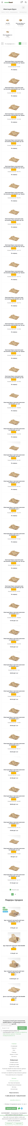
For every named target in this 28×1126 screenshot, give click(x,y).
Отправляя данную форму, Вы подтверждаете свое (15, 1033)
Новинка (5, 909)
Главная (14, 1043)
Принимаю (9, 1123)
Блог (14, 1050)
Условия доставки (14, 1064)
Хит (4, 907)
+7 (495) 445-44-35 (10, 1096)
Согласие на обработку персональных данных (14, 1072)
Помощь (14, 1052)
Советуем (5, 911)
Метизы (14, 1087)
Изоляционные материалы (14, 1085)
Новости (14, 1048)
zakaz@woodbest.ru (15, 1100)
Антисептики (14, 1089)
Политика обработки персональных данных (14, 1068)
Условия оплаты (14, 1062)
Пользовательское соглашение (14, 1075)
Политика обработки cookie (14, 1070)
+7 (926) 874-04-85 (20, 1096)
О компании (14, 1046)
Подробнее (19, 1123)
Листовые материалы (14, 1083)
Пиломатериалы (14, 1080)
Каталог (14, 1078)
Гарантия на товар (14, 1066)
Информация (14, 1060)
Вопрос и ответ (14, 1054)
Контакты (14, 1056)
